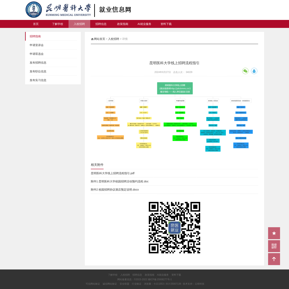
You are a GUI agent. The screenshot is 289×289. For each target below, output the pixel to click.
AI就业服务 (144, 24)
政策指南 (122, 24)
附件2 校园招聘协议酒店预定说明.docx (115, 189)
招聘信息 (101, 24)
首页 (36, 24)
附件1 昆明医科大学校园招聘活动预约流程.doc (120, 181)
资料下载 (166, 24)
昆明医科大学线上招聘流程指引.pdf (112, 173)
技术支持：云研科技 (193, 283)
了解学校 (57, 24)
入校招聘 (79, 24)
